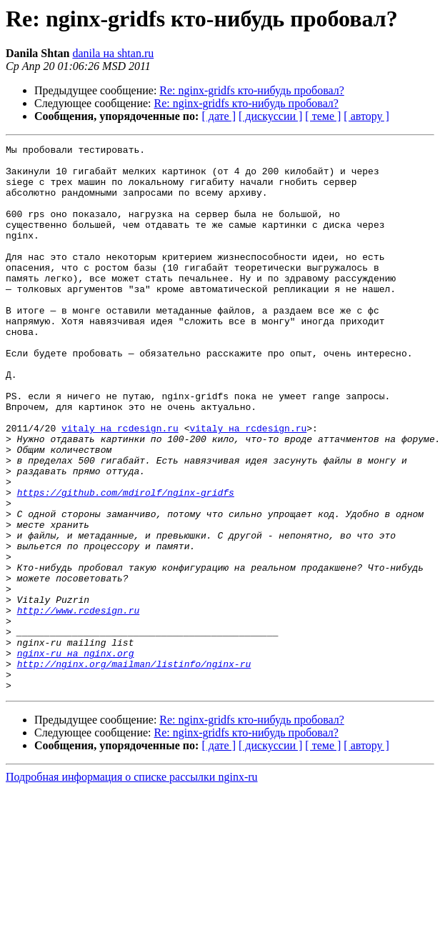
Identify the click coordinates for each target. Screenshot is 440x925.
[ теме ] (323, 116)
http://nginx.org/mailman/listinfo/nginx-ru (134, 768)
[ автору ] (366, 116)
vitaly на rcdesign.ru (120, 485)
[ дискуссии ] (270, 116)
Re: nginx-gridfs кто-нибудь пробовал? (251, 90)
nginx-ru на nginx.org (75, 755)
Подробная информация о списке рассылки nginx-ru (132, 886)
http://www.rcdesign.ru (78, 704)
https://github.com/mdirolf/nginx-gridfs (125, 562)
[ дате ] (218, 116)
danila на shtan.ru (113, 53)
